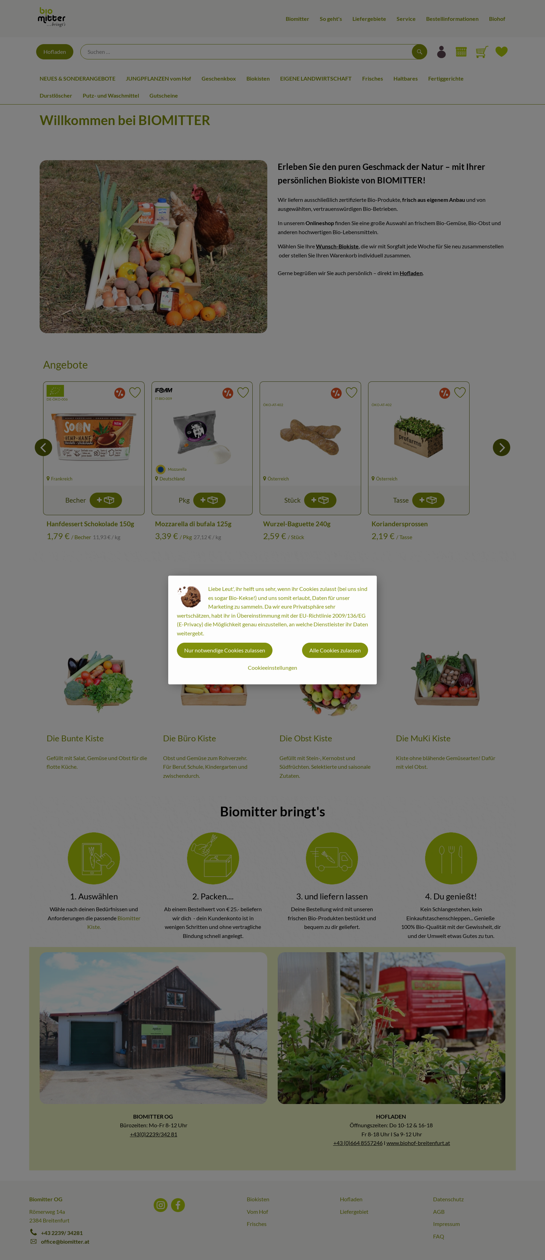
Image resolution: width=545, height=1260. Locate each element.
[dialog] (272, 630)
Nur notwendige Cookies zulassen (224, 650)
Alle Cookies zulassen (335, 650)
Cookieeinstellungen (272, 667)
